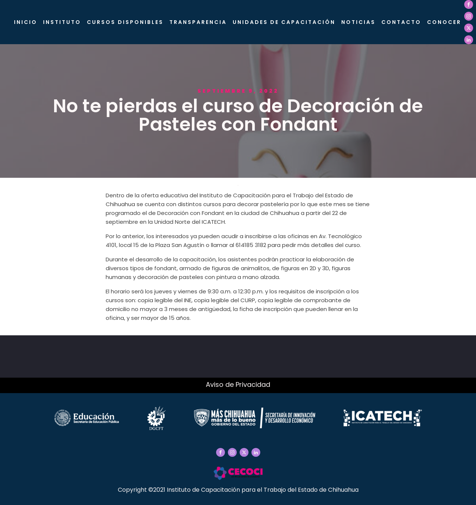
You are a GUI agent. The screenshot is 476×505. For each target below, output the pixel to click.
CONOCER (444, 22)
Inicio (25, 22)
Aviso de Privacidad (238, 384)
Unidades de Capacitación (284, 22)
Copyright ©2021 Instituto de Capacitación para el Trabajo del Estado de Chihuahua (238, 489)
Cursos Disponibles (125, 22)
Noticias (358, 22)
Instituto (62, 22)
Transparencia (198, 22)
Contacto (401, 22)
